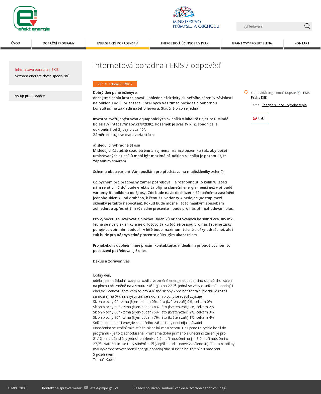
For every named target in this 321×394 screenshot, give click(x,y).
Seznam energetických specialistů (42, 76)
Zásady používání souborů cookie (159, 388)
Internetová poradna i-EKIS (37, 69)
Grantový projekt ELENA (252, 43)
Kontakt (302, 43)
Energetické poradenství (117, 43)
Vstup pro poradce (30, 95)
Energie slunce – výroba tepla (284, 105)
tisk (261, 118)
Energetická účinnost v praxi (185, 43)
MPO (15, 388)
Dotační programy (59, 43)
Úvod (15, 43)
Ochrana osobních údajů (207, 388)
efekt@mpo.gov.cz (104, 388)
